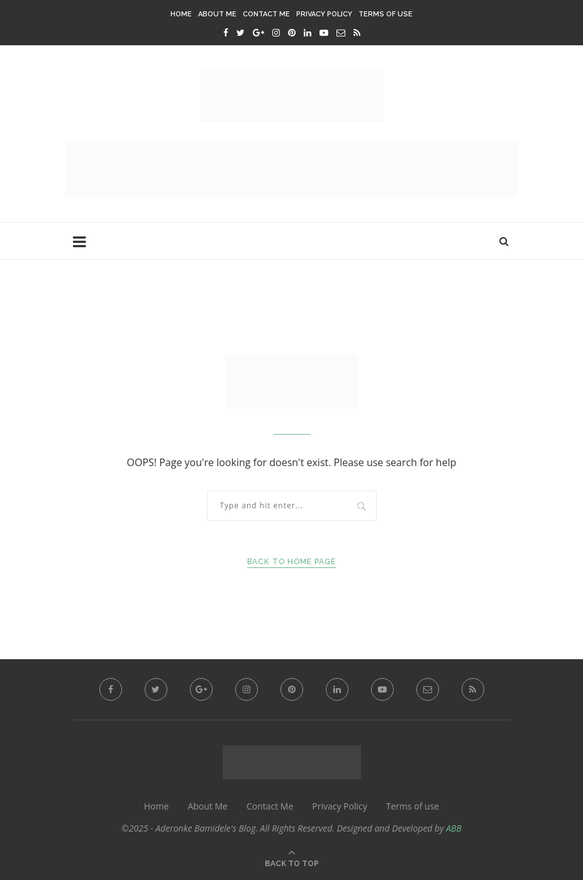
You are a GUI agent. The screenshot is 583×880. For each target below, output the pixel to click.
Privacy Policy (324, 14)
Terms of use (385, 14)
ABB (454, 828)
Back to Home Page (291, 561)
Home (181, 14)
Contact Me (266, 14)
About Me (217, 14)
